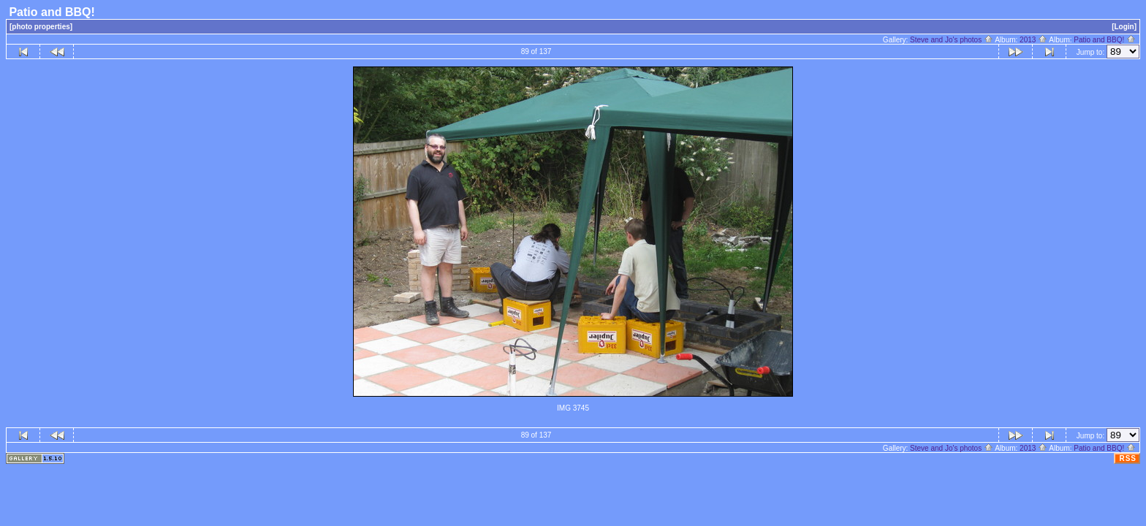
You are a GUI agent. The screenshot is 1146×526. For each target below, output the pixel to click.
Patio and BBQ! (1105, 40)
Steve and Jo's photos (951, 40)
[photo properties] (41, 27)
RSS (1127, 458)
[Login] (1124, 27)
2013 (1033, 40)
